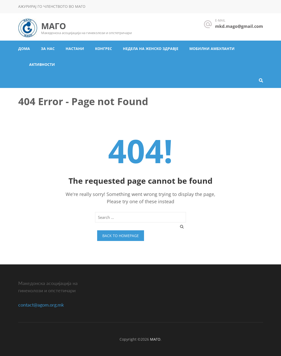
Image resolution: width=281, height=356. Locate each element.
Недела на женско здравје (150, 48)
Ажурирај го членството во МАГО (51, 6)
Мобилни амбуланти (212, 48)
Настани (75, 48)
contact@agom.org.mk (41, 305)
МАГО (53, 25)
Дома (24, 48)
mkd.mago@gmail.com (239, 26)
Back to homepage (120, 235)
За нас (48, 48)
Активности (42, 64)
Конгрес (103, 48)
